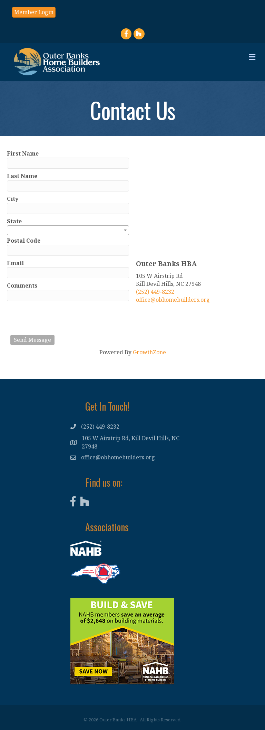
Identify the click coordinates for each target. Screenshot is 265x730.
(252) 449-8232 (155, 292)
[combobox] (68, 230)
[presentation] (62, 318)
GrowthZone (149, 352)
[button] (34, 12)
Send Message (32, 340)
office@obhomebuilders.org (173, 299)
